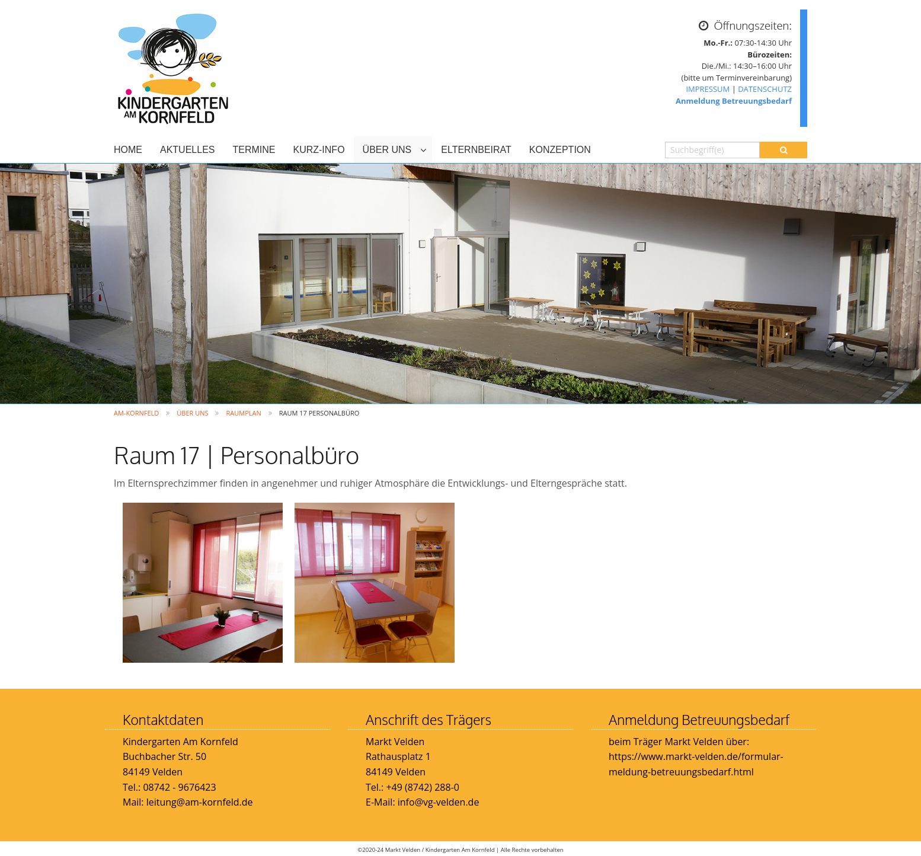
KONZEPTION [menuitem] (560, 150)
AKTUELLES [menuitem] (187, 150)
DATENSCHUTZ (765, 89)
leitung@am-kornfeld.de (199, 802)
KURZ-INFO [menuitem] (318, 150)
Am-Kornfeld (136, 412)
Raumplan (243, 412)
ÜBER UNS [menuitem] (387, 150)
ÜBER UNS (192, 412)
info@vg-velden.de (437, 802)
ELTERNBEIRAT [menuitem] (476, 150)
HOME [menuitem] (128, 150)
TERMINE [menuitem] (253, 150)
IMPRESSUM (708, 89)
